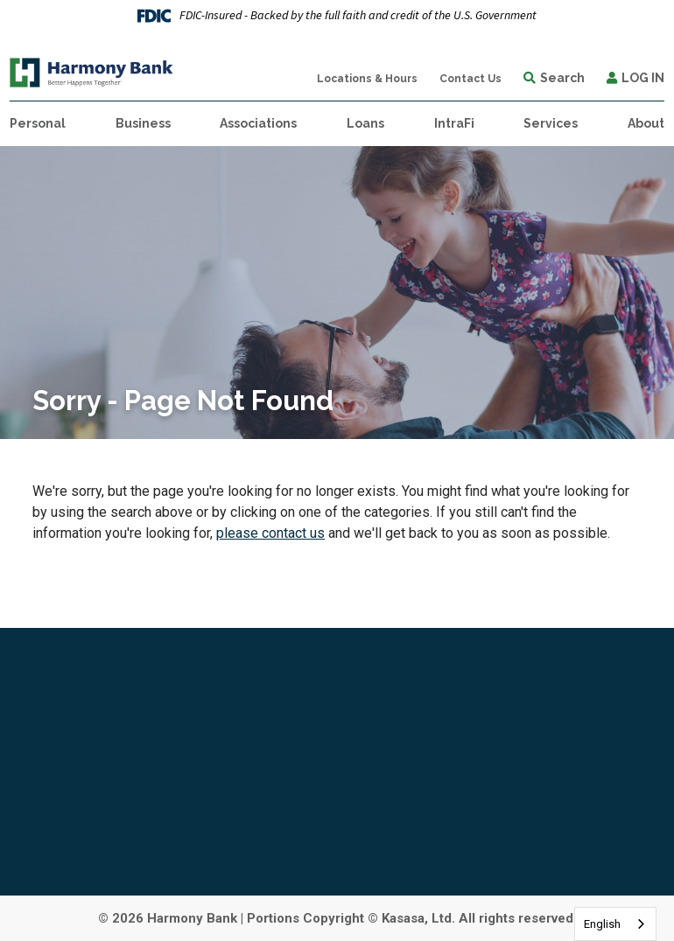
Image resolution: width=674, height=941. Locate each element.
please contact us (270, 533)
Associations (258, 123)
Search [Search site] (562, 78)
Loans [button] (365, 123)
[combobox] (615, 924)
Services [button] (550, 123)
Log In (642, 78)
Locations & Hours (367, 79)
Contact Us (470, 79)
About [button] (646, 123)
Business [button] (143, 123)
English (602, 924)
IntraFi (454, 123)
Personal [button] (38, 123)
